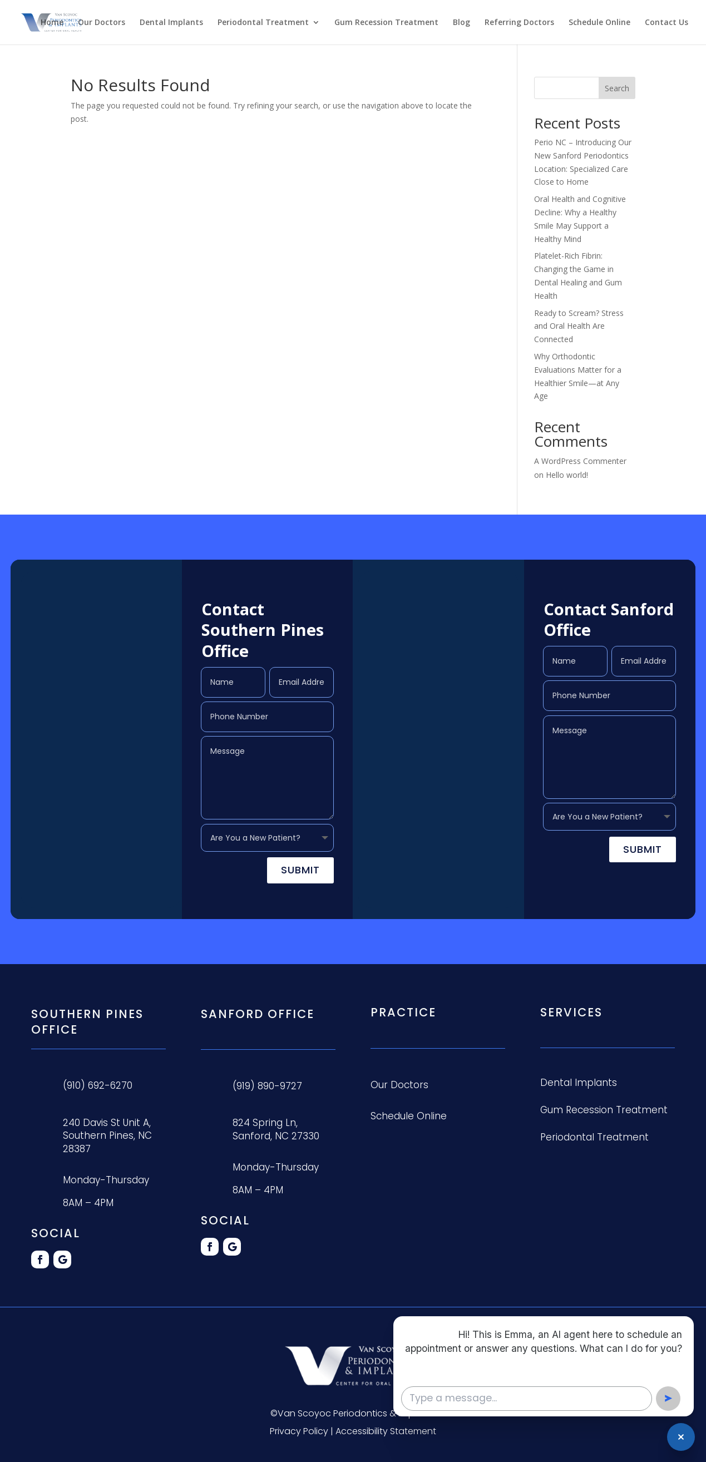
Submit (300, 870)
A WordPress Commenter (580, 461)
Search (617, 88)
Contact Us (666, 22)
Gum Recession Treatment (386, 22)
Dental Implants (171, 22)
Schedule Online (599, 22)
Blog (461, 22)
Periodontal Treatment (263, 22)
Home (52, 22)
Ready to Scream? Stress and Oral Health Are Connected (579, 326)
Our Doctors (101, 22)
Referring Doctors (519, 22)
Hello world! (567, 475)
